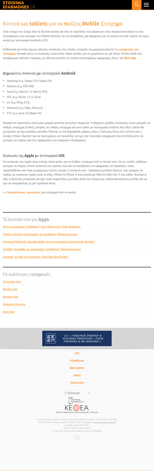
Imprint (77, 375)
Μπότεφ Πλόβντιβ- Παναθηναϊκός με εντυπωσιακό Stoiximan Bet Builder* (49, 242)
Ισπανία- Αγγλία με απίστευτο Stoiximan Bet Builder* (36, 257)
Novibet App (10, 296)
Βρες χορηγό (77, 367)
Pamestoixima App (14, 304)
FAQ (77, 353)
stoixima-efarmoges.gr (19, 5)
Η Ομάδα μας (77, 360)
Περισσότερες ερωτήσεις (24, 192)
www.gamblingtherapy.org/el (104, 422)
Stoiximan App (12, 281)
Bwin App (130, 58)
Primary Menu (146, 5)
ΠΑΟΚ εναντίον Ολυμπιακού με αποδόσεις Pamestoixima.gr (40, 234)
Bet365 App (10, 289)
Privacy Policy (77, 382)
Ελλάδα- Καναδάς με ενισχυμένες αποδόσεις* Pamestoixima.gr (42, 249)
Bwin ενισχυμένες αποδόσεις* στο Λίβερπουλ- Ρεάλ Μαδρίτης (42, 226)
